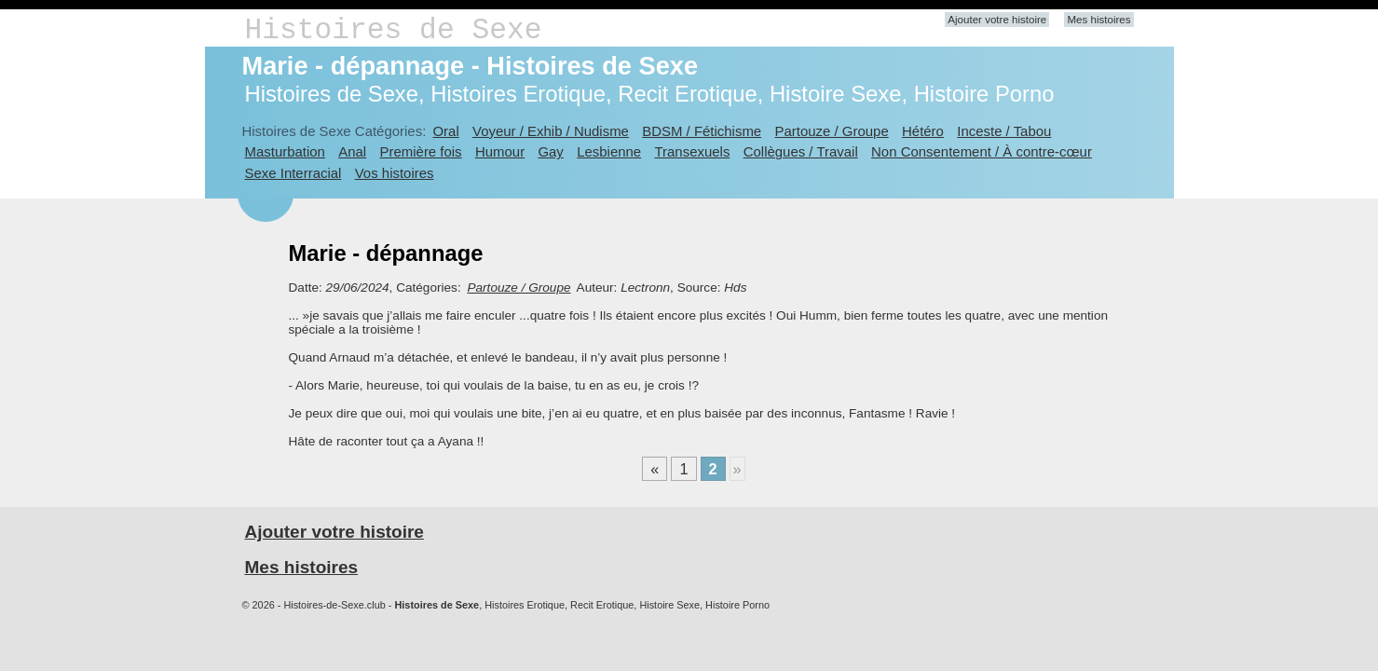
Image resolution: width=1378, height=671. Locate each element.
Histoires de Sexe (393, 30)
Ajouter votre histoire (997, 19)
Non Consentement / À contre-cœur (981, 151)
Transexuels (692, 151)
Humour (500, 151)
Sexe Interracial (293, 173)
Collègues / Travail (801, 151)
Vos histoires (394, 173)
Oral (445, 131)
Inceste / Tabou (1004, 131)
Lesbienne (609, 151)
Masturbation (285, 151)
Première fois (421, 151)
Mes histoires (1098, 19)
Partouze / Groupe (832, 131)
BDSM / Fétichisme (701, 131)
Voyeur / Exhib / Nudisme (550, 131)
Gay (550, 151)
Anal (352, 151)
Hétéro (923, 131)
